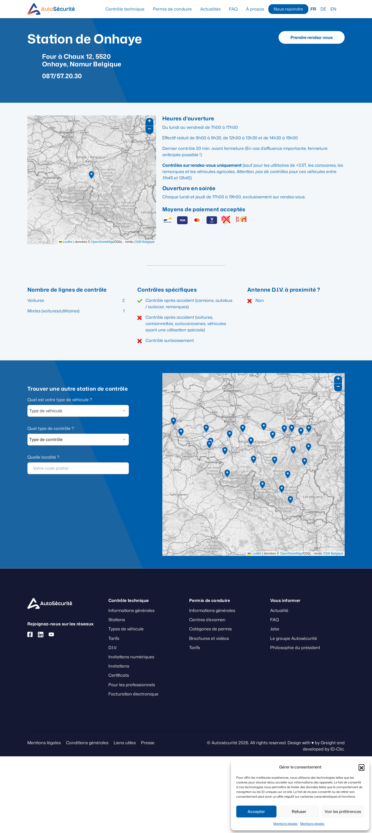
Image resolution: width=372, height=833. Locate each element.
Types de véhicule (126, 629)
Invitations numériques (131, 657)
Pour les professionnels (131, 685)
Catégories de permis (210, 629)
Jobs (274, 629)
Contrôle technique (124, 9)
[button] (361, 767)
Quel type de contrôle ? (50, 428)
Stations (116, 620)
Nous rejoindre (288, 9)
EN (333, 9)
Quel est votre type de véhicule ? (59, 400)
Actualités (210, 9)
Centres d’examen (207, 620)
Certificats (118, 675)
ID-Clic (337, 749)
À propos (255, 9)
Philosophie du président (295, 647)
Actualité (279, 610)
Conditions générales (87, 743)
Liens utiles (125, 743)
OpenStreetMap (102, 242)
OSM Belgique (144, 242)
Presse (147, 743)
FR (313, 9)
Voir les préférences (343, 811)
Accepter (256, 811)
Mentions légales (285, 823)
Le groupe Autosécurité (293, 638)
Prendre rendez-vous (311, 37)
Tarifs (113, 638)
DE (323, 9)
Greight (328, 743)
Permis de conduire (172, 9)
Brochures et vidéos (209, 638)
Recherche (342, 9)
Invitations (118, 666)
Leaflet (65, 242)
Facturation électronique (133, 694)
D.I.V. (112, 647)
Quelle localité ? (43, 457)
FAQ (233, 9)
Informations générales (131, 610)
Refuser (299, 811)
